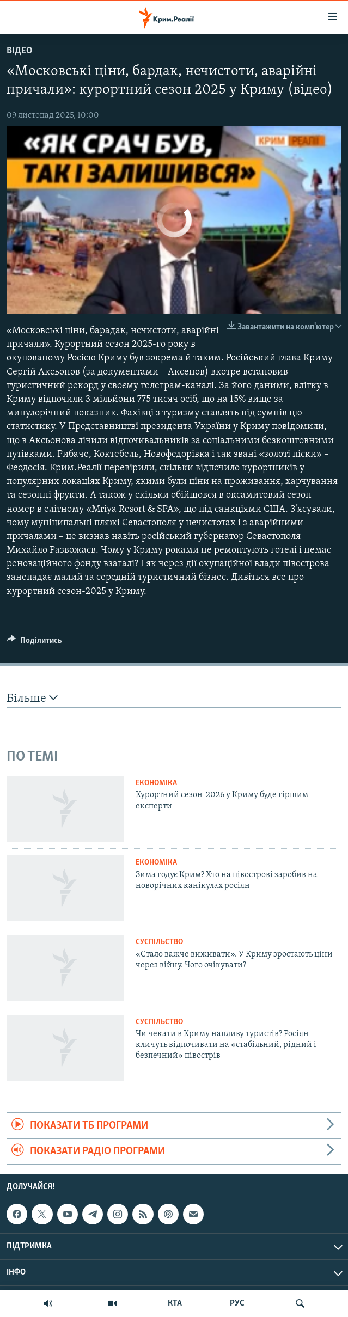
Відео (20, 51)
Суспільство (159, 942)
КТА (175, 1303)
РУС (237, 1303)
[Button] (34, 643)
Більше (32, 698)
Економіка (156, 783)
